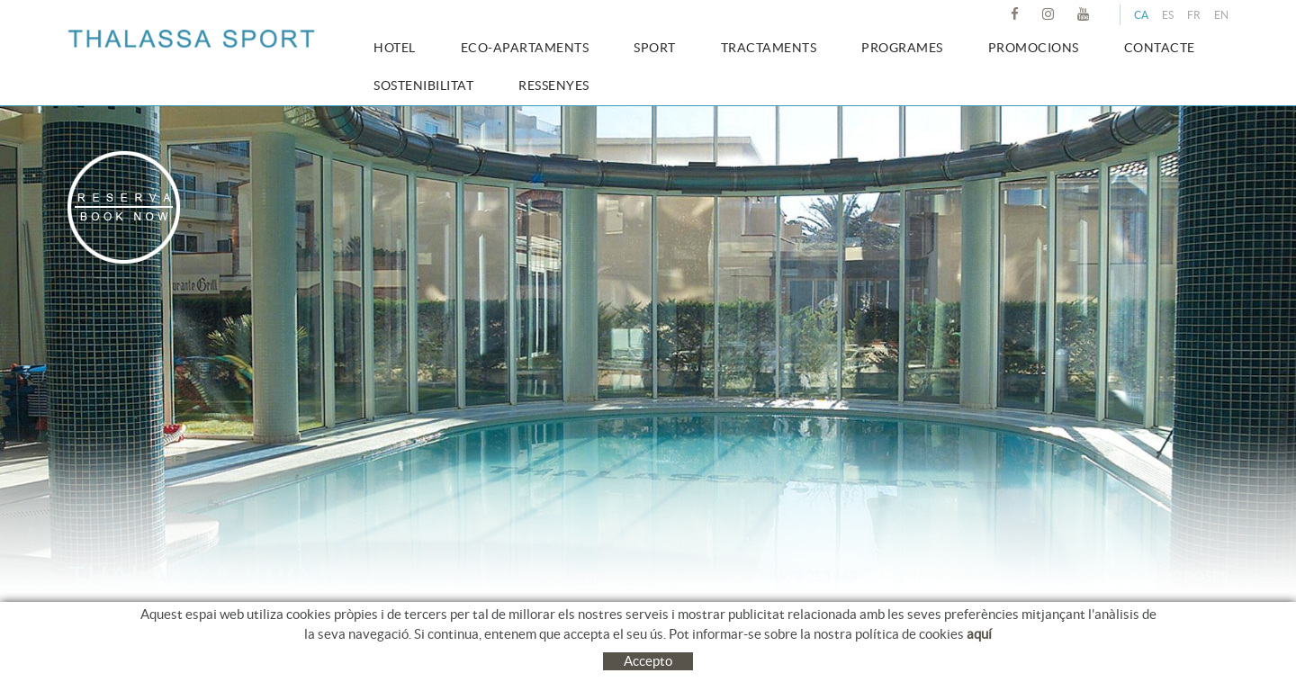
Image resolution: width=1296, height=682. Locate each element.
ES (1168, 15)
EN (1221, 15)
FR (1194, 15)
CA (1141, 15)
